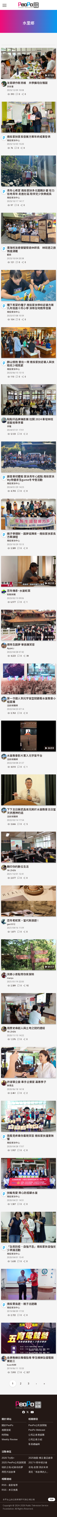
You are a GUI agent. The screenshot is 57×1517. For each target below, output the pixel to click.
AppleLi (10, 648)
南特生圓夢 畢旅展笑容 (21, 644)
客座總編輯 (34, 1444)
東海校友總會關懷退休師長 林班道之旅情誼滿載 (31, 249)
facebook (23, 1412)
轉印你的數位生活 (18, 866)
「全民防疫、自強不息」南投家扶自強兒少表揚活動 (31, 1248)
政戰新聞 (11, 594)
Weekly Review (10, 1439)
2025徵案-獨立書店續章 (40, 1458)
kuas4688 (11, 1365)
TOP (51, 1499)
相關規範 (6, 1430)
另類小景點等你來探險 (20, 974)
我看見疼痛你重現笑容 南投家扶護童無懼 (30, 1137)
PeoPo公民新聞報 (37, 1425)
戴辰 (9, 255)
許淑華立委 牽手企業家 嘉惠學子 (26, 1082)
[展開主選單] (4, 5)
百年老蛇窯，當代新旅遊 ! (22, 920)
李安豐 (10, 86)
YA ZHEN (11, 870)
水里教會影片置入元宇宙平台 (24, 755)
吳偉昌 (10, 1085)
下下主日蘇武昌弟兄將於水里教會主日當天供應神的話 (31, 811)
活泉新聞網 (12, 705)
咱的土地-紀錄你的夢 (12, 1467)
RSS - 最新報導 (10, 1485)
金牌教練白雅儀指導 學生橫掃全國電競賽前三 (30, 1359)
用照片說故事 (8, 1472)
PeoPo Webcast (36, 1430)
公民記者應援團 (36, 1435)
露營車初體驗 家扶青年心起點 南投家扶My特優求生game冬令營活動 (30, 478)
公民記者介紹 (35, 1439)
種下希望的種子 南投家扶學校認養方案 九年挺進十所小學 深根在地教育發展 (30, 306)
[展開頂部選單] (52, 5)
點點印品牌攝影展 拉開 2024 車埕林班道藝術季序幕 (30, 420)
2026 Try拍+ (8, 1458)
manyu (10, 978)
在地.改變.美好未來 (38, 1467)
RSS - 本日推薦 (10, 1490)
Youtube (32, 1412)
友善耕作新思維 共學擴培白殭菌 (27, 83)
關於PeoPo (7, 1425)
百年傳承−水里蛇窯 (18, 590)
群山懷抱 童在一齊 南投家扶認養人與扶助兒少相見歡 (30, 363)
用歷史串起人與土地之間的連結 (26, 1028)
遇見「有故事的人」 (38, 1472)
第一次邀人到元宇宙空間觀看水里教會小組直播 (31, 699)
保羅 (9, 426)
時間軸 (5, 1435)
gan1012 (11, 924)
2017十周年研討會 (37, 1462)
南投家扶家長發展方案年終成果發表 (28, 136)
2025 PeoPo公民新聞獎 (14, 1462)
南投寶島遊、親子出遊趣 (22, 1304)
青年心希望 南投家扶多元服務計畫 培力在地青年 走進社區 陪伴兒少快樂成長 (30, 192)
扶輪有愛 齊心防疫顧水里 (22, 1193)
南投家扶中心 (13, 140)
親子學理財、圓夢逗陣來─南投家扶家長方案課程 (31, 535)
